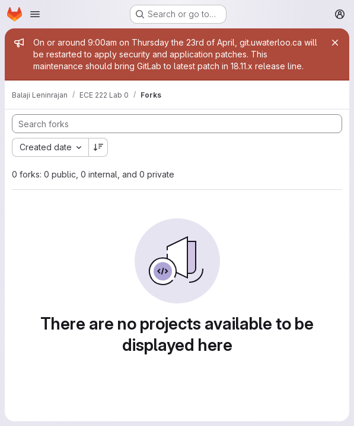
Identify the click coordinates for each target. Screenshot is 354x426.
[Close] (335, 43)
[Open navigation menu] (34, 14)
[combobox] (50, 147)
